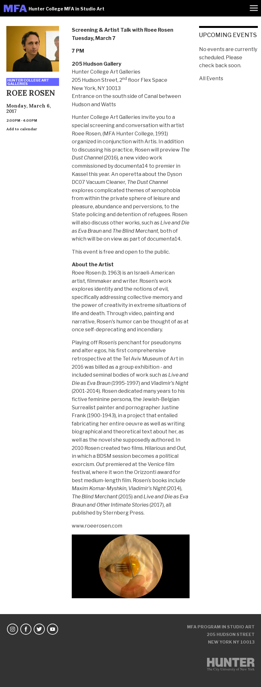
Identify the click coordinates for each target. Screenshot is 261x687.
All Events (211, 78)
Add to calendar (21, 128)
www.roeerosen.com (97, 526)
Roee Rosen (86, 134)
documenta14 (131, 166)
